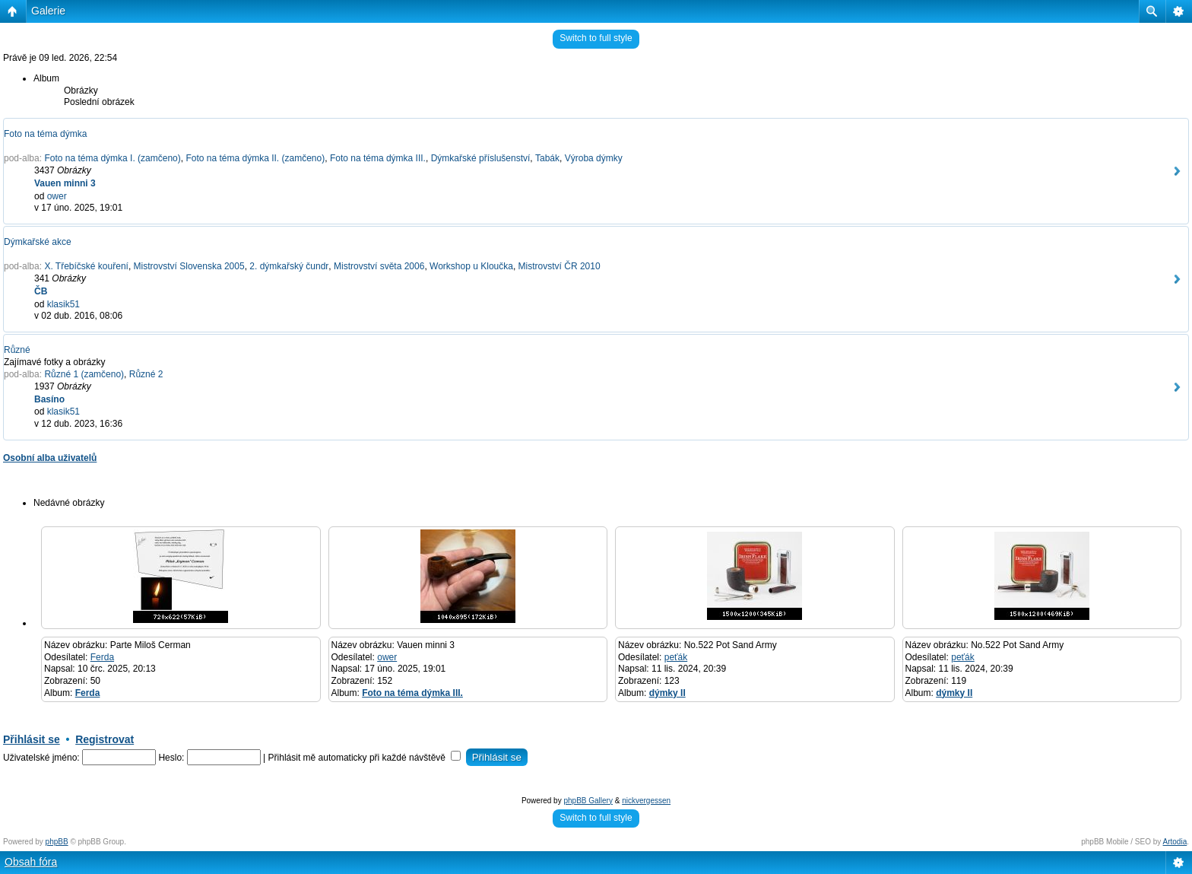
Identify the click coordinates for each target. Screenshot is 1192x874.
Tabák (547, 158)
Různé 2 (146, 374)
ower (57, 196)
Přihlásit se (31, 739)
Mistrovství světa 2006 (379, 266)
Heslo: (171, 757)
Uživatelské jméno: (41, 757)
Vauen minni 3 (65, 183)
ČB (40, 291)
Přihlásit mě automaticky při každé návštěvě (364, 757)
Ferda (102, 657)
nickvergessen (646, 800)
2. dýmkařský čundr (288, 266)
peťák (676, 657)
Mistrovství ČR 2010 (559, 266)
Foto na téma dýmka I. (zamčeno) (112, 158)
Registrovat (104, 739)
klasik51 (63, 304)
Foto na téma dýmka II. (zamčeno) (255, 158)
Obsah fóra (31, 862)
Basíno (49, 399)
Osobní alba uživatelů (50, 458)
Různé (17, 350)
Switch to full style (596, 38)
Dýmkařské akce (37, 242)
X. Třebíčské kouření (86, 266)
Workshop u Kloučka (471, 266)
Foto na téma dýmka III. (378, 158)
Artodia (1175, 841)
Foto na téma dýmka (45, 134)
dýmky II (667, 693)
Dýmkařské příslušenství (481, 158)
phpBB (57, 841)
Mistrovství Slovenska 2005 (189, 266)
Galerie (48, 11)
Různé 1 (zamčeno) (84, 374)
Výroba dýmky (594, 158)
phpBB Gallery (587, 800)
